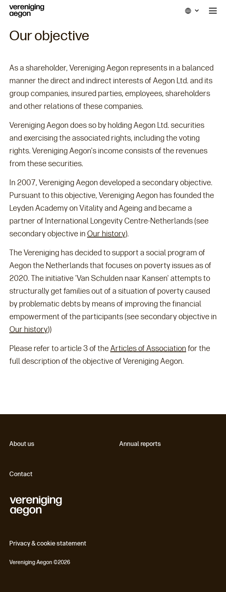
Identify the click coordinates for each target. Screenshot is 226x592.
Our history (106, 233)
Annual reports (140, 443)
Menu (213, 11)
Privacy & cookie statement (47, 543)
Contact (21, 474)
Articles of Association (148, 348)
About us (21, 443)
